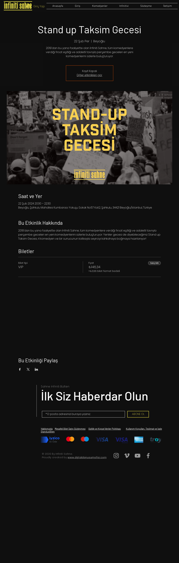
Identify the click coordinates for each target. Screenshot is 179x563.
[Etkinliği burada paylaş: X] (28, 369)
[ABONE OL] (138, 414)
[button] (145, 6)
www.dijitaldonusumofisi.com (87, 457)
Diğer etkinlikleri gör (89, 75)
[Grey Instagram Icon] (116, 455)
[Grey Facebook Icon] (148, 455)
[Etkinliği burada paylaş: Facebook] (19, 369)
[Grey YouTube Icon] (137, 455)
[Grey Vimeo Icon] (126, 455)
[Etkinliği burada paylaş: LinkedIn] (36, 369)
